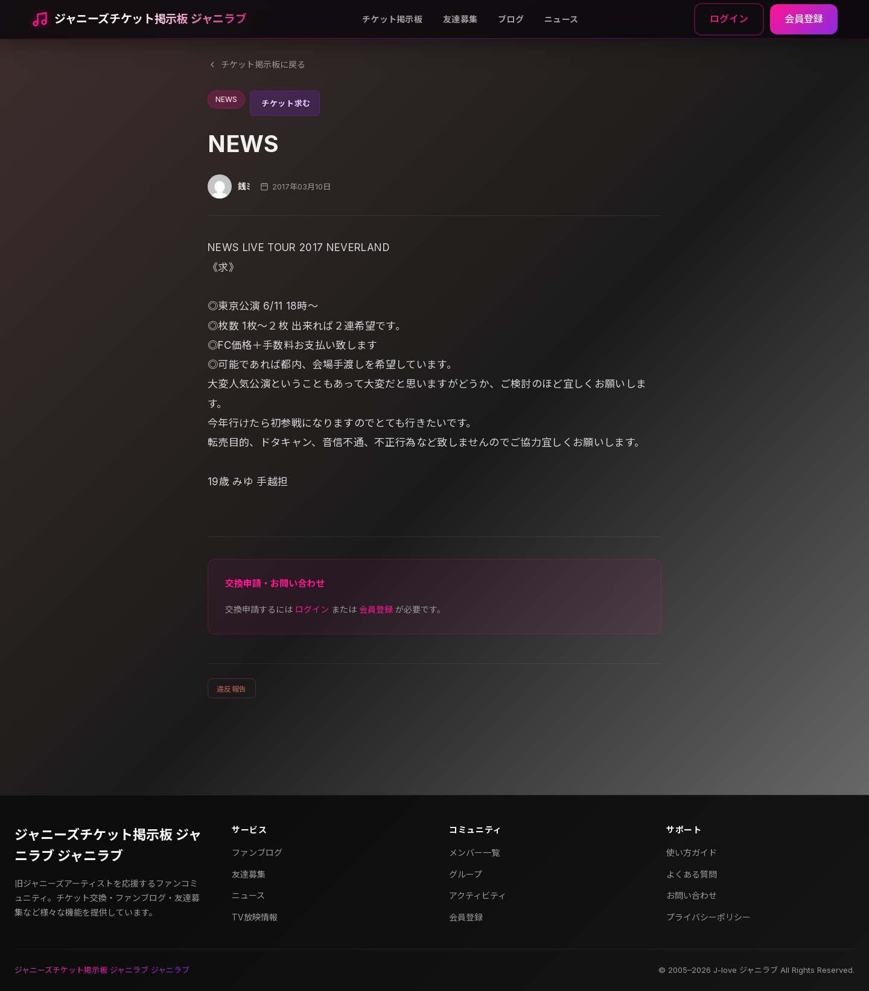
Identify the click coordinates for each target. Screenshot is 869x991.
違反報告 (232, 688)
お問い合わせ (691, 895)
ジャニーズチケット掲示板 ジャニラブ (150, 19)
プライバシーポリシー (708, 917)
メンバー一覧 (474, 852)
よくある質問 (691, 874)
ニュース (561, 19)
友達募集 (460, 19)
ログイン (729, 19)
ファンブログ (257, 852)
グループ (465, 874)
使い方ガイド (691, 852)
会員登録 (804, 19)
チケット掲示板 (392, 19)
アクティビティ (477, 895)
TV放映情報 (255, 917)
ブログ (511, 19)
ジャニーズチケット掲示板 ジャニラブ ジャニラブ (108, 845)
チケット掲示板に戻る (256, 64)
